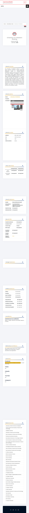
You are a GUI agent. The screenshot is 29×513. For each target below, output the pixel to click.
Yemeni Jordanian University (11, 444)
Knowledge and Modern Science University (13, 446)
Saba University (8, 459)
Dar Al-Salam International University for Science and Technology (14, 442)
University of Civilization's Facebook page (12, 362)
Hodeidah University (9, 430)
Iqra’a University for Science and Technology (14, 434)
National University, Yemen (10, 468)
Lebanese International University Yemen (13, 461)
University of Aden (9, 495)
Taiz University (8, 493)
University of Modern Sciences (11, 465)
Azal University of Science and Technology (13, 450)
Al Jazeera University (9, 500)
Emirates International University (11, 436)
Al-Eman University (9, 485)
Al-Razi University (9, 489)
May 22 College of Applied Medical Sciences (13, 474)
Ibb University (8, 498)
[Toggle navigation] (25, 2)
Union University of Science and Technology (13, 448)
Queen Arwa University (10, 483)
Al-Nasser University (9, 487)
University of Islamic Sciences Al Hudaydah (13, 425)
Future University (9, 457)
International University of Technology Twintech (14, 438)
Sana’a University (9, 455)
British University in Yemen (10, 454)
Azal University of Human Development (13, 463)
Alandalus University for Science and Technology (14, 491)
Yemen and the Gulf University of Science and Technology (14, 428)
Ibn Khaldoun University (10, 496)
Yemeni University (9, 467)
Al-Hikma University (9, 452)
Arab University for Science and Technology (13, 439)
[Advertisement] (14, 14)
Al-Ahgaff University (9, 476)
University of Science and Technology (12, 432)
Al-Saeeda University (9, 472)
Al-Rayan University (9, 480)
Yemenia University (9, 470)
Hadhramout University (10, 478)
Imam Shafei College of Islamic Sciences (13, 482)
